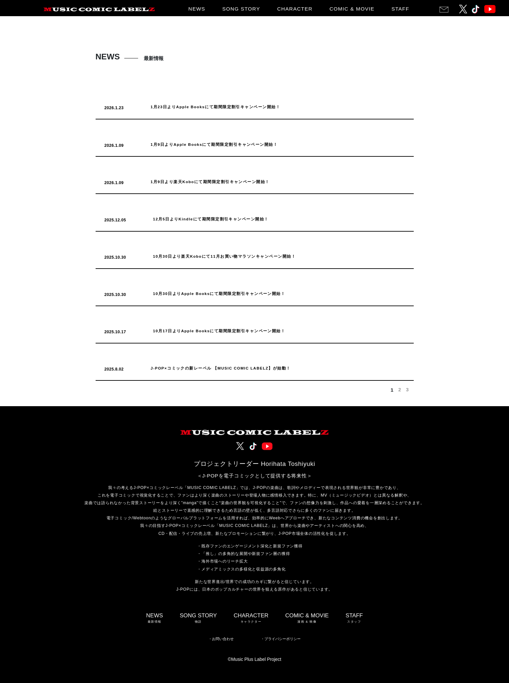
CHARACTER (295, 9)
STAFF (400, 9)
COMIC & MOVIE (352, 9)
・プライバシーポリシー (281, 639)
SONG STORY (241, 9)
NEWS (196, 9)
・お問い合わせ (221, 639)
